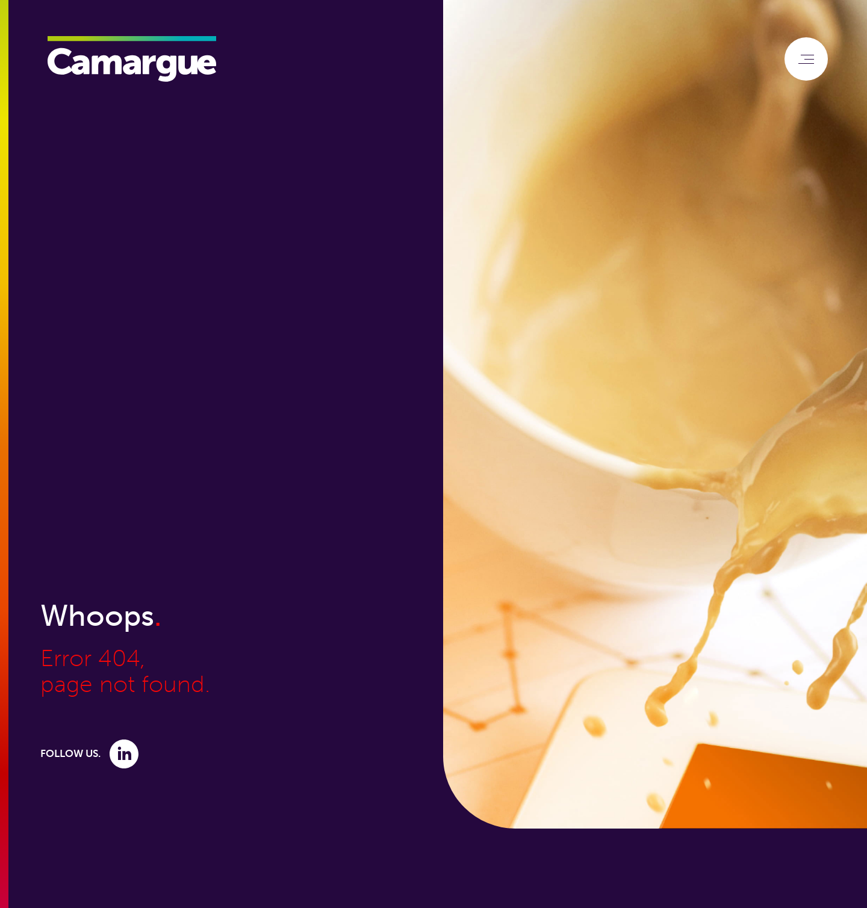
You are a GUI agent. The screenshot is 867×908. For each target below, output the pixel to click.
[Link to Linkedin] (124, 753)
